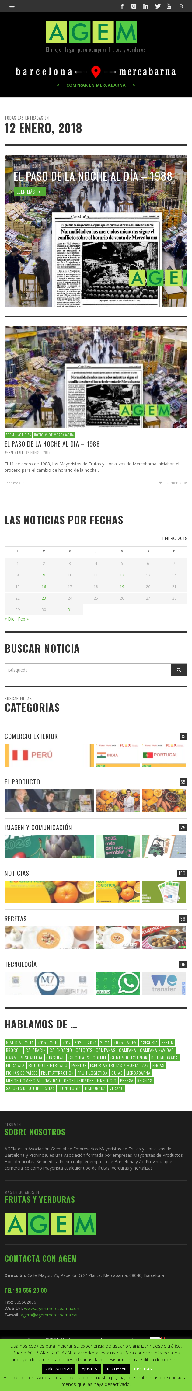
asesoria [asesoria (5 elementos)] (149, 1041)
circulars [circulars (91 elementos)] (78, 1056)
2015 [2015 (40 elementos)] (41, 1041)
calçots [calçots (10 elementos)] (84, 1048)
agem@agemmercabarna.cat (48, 1313)
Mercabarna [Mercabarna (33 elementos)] (138, 1071)
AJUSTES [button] (89, 1369)
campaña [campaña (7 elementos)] (127, 1048)
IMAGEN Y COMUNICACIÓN (38, 826)
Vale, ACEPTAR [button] (58, 1369)
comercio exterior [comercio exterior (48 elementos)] (129, 1056)
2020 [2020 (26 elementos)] (79, 1041)
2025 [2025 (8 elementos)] (118, 1041)
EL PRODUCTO (22, 780)
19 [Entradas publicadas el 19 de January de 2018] (122, 585)
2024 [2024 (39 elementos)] (105, 1041)
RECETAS (16, 917)
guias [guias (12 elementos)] (117, 1071)
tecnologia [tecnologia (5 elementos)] (69, 1086)
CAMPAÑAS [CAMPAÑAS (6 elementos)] (105, 1048)
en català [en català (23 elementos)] (15, 1064)
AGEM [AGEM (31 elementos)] (132, 1041)
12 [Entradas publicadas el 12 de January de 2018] (122, 573)
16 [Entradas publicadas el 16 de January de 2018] (44, 585)
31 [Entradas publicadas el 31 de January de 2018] (70, 608)
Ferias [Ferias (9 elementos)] (158, 1064)
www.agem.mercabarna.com (52, 1307)
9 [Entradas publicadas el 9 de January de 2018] (44, 573)
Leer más (15, 483)
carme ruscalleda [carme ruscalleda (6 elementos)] (24, 1056)
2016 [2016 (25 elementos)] (54, 1041)
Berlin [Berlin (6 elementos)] (167, 1041)
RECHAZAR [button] (117, 1369)
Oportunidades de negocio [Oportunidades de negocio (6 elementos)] (90, 1079)
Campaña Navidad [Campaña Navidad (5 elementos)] (157, 1048)
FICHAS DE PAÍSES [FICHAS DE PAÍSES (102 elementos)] (21, 1071)
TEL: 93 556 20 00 (26, 1289)
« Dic (9, 618)
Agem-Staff (14, 452)
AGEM (10, 435)
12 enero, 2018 (38, 452)
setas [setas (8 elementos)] (50, 1086)
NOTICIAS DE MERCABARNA (54, 435)
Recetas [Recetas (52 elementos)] (144, 1079)
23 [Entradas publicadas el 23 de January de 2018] (44, 597)
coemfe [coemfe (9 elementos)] (100, 1056)
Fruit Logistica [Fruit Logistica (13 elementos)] (93, 1071)
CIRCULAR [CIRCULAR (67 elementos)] (55, 1056)
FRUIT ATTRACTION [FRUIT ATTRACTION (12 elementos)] (57, 1071)
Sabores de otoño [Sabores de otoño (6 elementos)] (23, 1086)
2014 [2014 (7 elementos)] (29, 1041)
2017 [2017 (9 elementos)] (66, 1041)
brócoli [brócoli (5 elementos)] (14, 1048)
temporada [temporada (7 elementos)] (95, 1086)
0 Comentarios (172, 482)
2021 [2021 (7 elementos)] (92, 1041)
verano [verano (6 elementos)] (117, 1086)
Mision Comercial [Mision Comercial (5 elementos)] (23, 1079)
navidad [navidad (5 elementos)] (52, 1079)
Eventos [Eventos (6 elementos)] (78, 1064)
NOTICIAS (24, 435)
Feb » (23, 618)
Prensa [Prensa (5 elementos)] (127, 1079)
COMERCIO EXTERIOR (31, 734)
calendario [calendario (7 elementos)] (61, 1048)
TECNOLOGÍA (21, 963)
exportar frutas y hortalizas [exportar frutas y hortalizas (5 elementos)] (119, 1064)
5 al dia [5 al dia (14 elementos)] (13, 1041)
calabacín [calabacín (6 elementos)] (36, 1048)
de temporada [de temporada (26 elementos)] (164, 1056)
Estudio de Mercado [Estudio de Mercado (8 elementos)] (48, 1064)
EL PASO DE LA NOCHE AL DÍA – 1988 (52, 443)
